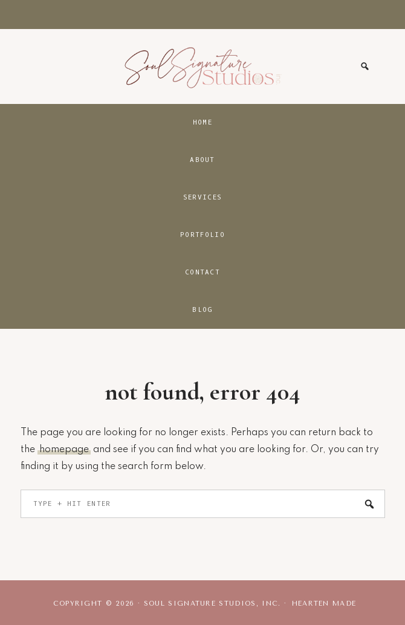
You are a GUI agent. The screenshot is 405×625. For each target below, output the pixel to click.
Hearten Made (324, 603)
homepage (64, 450)
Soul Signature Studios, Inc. (202, 66)
